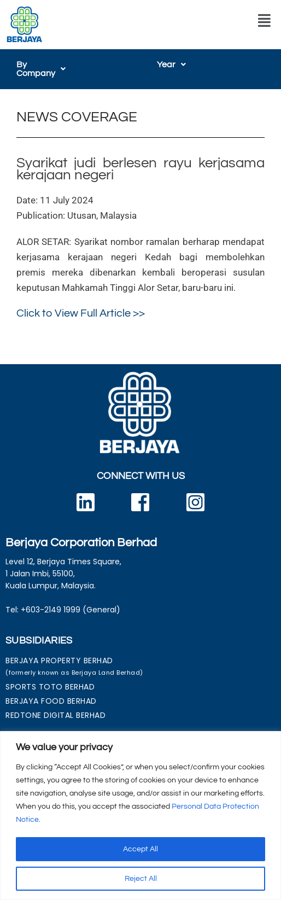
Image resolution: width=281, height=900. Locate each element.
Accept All (140, 849)
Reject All (141, 879)
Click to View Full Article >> (80, 304)
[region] (140, 815)
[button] (264, 20)
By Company (47, 64)
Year (171, 64)
